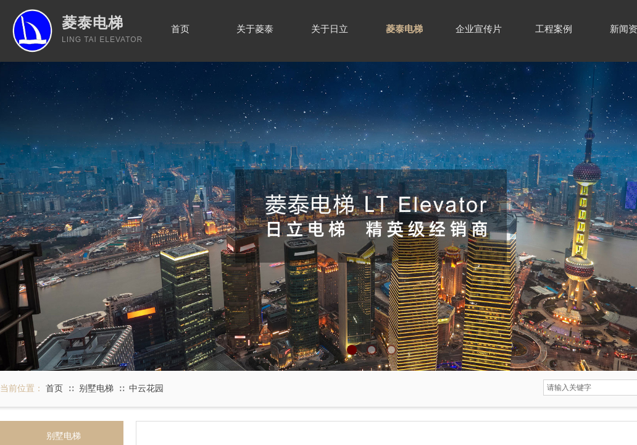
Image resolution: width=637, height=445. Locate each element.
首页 (54, 388)
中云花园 (146, 388)
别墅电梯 (96, 388)
